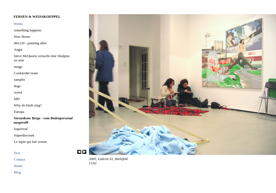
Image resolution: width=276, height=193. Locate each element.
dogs (17, 86)
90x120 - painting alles (30, 43)
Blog (17, 172)
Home (18, 166)
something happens (27, 30)
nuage (18, 67)
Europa (19, 112)
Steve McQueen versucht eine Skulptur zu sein (42, 58)
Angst (18, 49)
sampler (19, 79)
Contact (19, 159)
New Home (22, 37)
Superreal (21, 129)
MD (17, 99)
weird (18, 92)
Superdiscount (24, 135)
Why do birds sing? (28, 105)
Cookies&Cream (26, 73)
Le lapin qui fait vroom (30, 142)
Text (17, 153)
